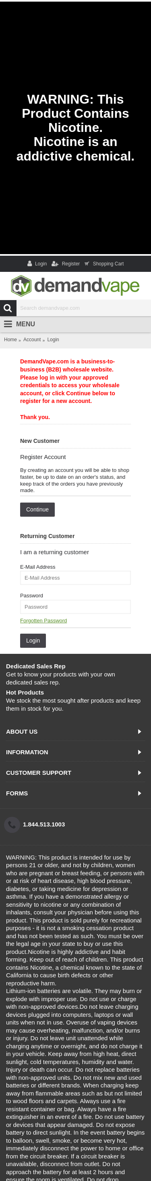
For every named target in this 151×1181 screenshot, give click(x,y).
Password (31, 596)
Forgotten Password (43, 621)
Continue (37, 509)
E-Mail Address (37, 567)
